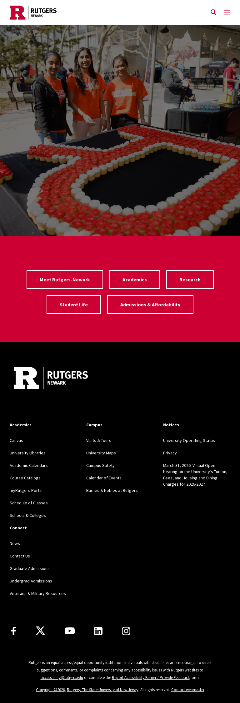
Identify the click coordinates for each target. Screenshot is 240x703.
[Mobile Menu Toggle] (227, 12)
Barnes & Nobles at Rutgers (112, 490)
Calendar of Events (104, 478)
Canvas (16, 440)
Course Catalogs (25, 478)
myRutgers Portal (26, 490)
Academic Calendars (29, 465)
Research (190, 279)
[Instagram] (126, 631)
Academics (134, 279)
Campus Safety (100, 465)
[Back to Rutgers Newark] (51, 378)
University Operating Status (189, 440)
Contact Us (20, 556)
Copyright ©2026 (50, 689)
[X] (40, 631)
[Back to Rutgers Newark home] (108, 12)
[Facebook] (13, 631)
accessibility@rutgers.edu (62, 677)
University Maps (101, 453)
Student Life (74, 304)
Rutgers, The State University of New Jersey (102, 689)
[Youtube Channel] (70, 630)
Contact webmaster (187, 689)
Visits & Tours (98, 440)
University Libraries (28, 453)
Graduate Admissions (30, 568)
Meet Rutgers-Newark (65, 279)
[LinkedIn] (98, 631)
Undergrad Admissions (31, 581)
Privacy (170, 453)
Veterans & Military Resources (38, 593)
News (15, 543)
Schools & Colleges (28, 515)
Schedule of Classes (29, 503)
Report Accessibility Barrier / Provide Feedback (151, 677)
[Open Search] (213, 12)
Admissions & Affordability (150, 304)
